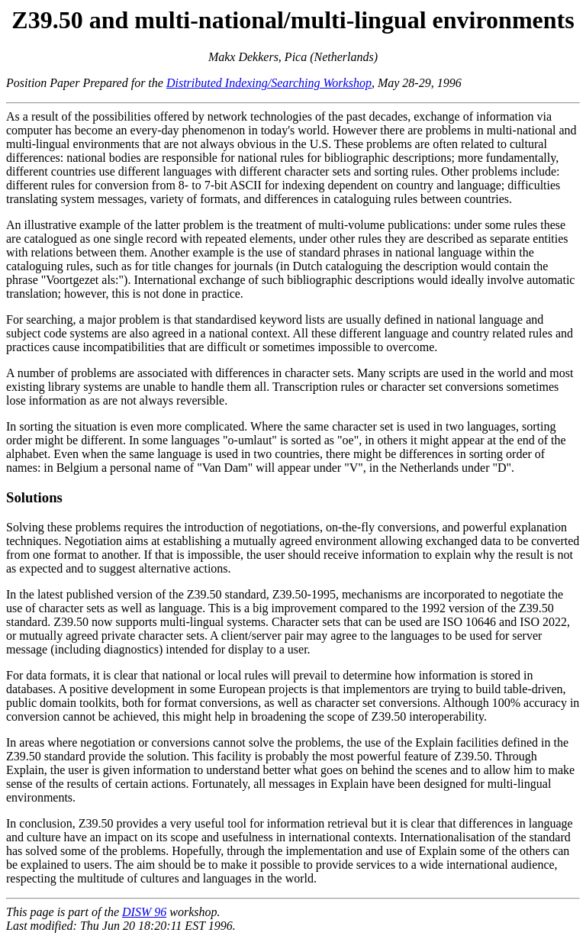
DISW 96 (144, 911)
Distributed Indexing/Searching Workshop (269, 82)
